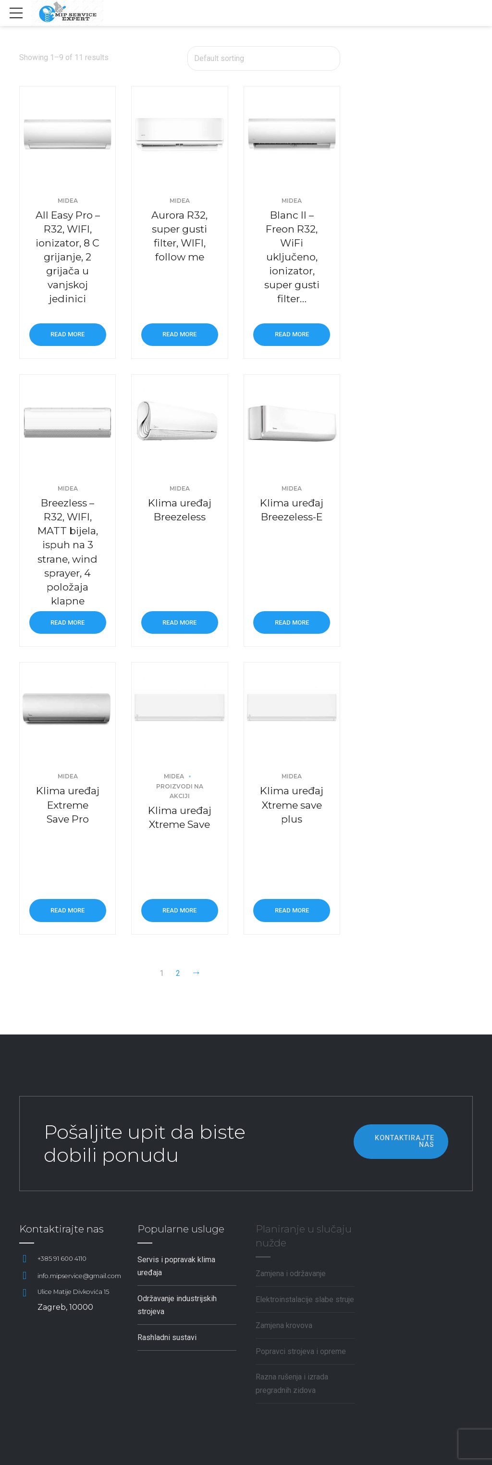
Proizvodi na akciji (179, 791)
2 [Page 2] (178, 973)
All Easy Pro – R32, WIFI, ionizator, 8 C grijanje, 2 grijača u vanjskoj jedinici (68, 257)
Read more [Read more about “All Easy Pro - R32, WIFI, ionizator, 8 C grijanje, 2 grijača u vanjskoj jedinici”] (67, 334)
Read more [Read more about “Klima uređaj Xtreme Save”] (179, 910)
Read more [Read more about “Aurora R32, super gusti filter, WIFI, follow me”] (179, 334)
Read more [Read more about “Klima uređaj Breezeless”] (179, 622)
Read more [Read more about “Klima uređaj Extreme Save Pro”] (67, 910)
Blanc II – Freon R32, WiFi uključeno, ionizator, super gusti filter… (292, 257)
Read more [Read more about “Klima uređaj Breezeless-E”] (292, 622)
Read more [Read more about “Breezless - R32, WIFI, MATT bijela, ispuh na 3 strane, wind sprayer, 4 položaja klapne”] (67, 622)
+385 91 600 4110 (61, 1258)
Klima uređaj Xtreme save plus (291, 805)
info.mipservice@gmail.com (79, 1276)
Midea (68, 200)
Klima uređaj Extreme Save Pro (67, 805)
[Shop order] (263, 58)
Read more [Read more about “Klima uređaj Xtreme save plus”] (292, 910)
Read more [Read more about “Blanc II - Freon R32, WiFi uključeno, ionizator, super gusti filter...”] (292, 334)
